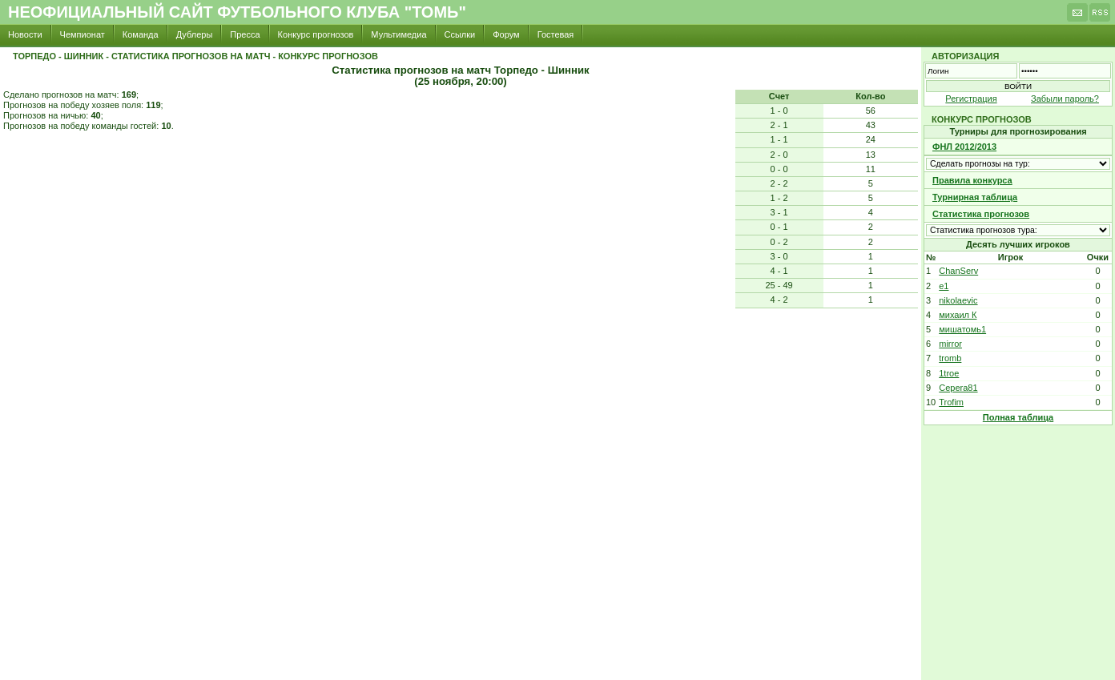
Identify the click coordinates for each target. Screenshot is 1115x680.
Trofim (951, 402)
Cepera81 (958, 387)
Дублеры (194, 34)
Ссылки (460, 34)
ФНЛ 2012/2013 (964, 146)
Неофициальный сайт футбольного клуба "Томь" (237, 12)
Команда (141, 34)
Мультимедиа (398, 34)
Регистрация (970, 98)
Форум (506, 34)
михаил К (957, 315)
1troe (949, 373)
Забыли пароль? (1065, 98)
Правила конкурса (972, 180)
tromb (950, 358)
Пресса (245, 34)
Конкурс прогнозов (316, 34)
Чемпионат (82, 34)
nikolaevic (958, 300)
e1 (943, 286)
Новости (25, 34)
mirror (950, 343)
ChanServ (958, 271)
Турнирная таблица (974, 197)
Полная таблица (1018, 417)
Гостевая (555, 34)
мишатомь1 (962, 329)
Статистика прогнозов (980, 214)
